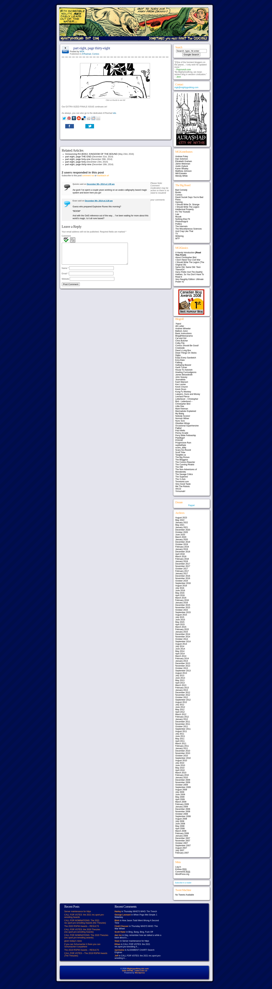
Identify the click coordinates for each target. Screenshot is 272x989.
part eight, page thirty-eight (91, 48)
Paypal (191, 505)
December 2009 (182, 780)
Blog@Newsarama (184, 336)
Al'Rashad (86, 54)
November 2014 (182, 636)
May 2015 (180, 622)
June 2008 (180, 823)
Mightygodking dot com (138, 968)
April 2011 (180, 741)
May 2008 (180, 826)
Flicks (178, 199)
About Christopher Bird (185, 257)
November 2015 (182, 607)
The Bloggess (181, 460)
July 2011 (179, 734)
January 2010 (181, 777)
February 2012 (182, 717)
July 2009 (179, 792)
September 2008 (183, 816)
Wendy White (181, 176)
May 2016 (180, 593)
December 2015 (182, 605)
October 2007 (181, 843)
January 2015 (181, 632)
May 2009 (180, 797)
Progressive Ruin (183, 443)
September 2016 (183, 583)
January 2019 (181, 549)
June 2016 (180, 590)
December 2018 (182, 551)
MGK (82, 51)
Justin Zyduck (181, 166)
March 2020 (180, 537)
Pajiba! (178, 428)
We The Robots (182, 486)
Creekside (180, 348)
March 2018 (180, 556)
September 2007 (183, 845)
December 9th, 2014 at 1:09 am (100, 184)
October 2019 (181, 544)
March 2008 (180, 831)
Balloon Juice (181, 331)
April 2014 (180, 653)
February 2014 (182, 658)
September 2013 (183, 670)
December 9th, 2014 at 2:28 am (99, 201)
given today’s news (73, 941)
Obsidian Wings (182, 423)
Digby (178, 355)
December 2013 (182, 663)
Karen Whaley (181, 168)
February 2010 (182, 775)
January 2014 (181, 661)
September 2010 (183, 758)
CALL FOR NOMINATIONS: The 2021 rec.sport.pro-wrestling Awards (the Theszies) (85, 921)
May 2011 (180, 738)
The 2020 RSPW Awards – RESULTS (81, 926)
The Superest (181, 477)
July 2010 (179, 763)
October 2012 (181, 697)
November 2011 (182, 724)
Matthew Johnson (183, 171)
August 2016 (181, 585)
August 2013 (181, 673)
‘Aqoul (178, 323)
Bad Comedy (181, 190)
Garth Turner (181, 367)
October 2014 (181, 639)
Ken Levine (180, 384)
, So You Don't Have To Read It (189, 274)
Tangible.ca (180, 455)
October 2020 (181, 532)
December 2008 (182, 809)
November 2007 (182, 840)
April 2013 (180, 683)
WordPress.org (182, 874)
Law (177, 214)
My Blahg (179, 413)
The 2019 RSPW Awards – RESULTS (81, 950)
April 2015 (180, 624)
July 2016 (179, 588)
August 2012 (181, 702)
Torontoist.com (182, 481)
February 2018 (182, 559)
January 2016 (181, 602)
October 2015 (181, 610)
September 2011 (183, 729)
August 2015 (181, 615)
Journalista (180, 379)
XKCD (178, 489)
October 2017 (181, 568)
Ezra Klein (180, 360)
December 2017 (182, 564)
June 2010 (180, 765)
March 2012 (180, 714)
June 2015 (180, 619)
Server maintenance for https (77, 911)
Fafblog (178, 362)
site (114, 113)
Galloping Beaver (183, 365)
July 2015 (179, 617)
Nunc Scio (180, 421)
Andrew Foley (181, 156)
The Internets (181, 226)
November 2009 (182, 782)
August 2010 (181, 760)
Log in (178, 867)
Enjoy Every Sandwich (185, 357)
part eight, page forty (75, 161)
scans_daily (180, 447)
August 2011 (181, 731)
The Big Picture (182, 457)
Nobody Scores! (182, 416)
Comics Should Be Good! (187, 345)
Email (65, 278)
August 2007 (181, 848)
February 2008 (182, 833)
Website (65, 283)
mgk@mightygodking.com (186, 87)
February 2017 (182, 571)
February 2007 (182, 853)
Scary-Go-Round (183, 450)
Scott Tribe (180, 452)
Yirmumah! (180, 491)
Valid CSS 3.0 (141, 971)
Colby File (180, 343)
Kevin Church (181, 387)
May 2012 (180, 709)
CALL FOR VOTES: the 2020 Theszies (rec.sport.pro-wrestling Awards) (82, 930)
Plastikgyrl (180, 438)
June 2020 (180, 534)
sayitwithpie (180, 445)
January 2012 (181, 719)
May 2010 (180, 768)
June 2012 (180, 707)
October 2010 (181, 755)
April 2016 (180, 595)
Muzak (178, 216)
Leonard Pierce (182, 396)
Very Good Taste (183, 484)
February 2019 (182, 547)
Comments (182, 872)
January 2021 (181, 527)
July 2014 (179, 646)
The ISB (179, 467)
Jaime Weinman (182, 164)
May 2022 (180, 520)
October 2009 (181, 785)
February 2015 (182, 629)
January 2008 (181, 836)
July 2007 (179, 850)
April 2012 (180, 712)
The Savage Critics (184, 474)
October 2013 (181, 668)
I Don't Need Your (188, 260)
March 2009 (180, 802)
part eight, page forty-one (77, 159)
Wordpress (140, 973)
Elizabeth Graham (183, 161)
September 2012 (183, 700)
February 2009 (182, 804)
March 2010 (180, 772)
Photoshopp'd (181, 221)
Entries (181, 869)
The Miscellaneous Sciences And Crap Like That (188, 230)
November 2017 (182, 566)
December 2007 (182, 838)
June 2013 (180, 678)
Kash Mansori (181, 382)
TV (176, 233)
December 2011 (182, 721)
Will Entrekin (181, 173)
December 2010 (182, 751)
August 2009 (181, 789)
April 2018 (180, 554)
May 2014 (180, 651)
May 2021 (180, 525)
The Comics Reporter (185, 462)
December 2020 (182, 530)
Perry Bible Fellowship (185, 435)
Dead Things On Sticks (186, 353)
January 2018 (181, 561)
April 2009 (180, 799)
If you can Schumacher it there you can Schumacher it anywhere (82, 945)
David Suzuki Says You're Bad (189, 197)
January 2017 (181, 573)
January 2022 (181, 522)
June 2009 (180, 794)
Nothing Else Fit (182, 219)
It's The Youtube (182, 212)
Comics (95, 54)
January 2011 (181, 748)
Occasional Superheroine (187, 426)
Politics (178, 224)
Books (178, 192)
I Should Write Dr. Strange (187, 204)
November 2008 (182, 811)
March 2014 (180, 656)
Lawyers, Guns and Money (187, 394)
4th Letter (179, 326)
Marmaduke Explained (185, 411)
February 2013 (182, 687)
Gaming (179, 202)
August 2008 (181, 819)
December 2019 (182, 542)
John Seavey (181, 377)
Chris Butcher (181, 340)
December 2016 (182, 576)
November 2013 (182, 666)
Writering (179, 236)
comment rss (88, 175)
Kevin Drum (180, 389)
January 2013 (181, 690)
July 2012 (179, 704)
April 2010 (180, 770)
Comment (66, 236)
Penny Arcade (181, 433)
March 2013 (180, 685)
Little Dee (179, 406)
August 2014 (181, 644)
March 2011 (180, 743)
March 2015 (180, 627)
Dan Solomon (181, 159)
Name (65, 272)
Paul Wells (180, 430)
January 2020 (181, 539)
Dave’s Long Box (183, 350)
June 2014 (180, 649)
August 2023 (181, 517)
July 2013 (179, 675)
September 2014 (183, 641)
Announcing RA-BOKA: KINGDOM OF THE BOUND (91, 154)
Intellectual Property (184, 209)
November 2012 (182, 695)
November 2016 (182, 578)
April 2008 (180, 828)
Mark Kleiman (181, 409)
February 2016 (182, 600)
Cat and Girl (180, 338)
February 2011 (182, 746)
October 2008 (181, 814)
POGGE (179, 440)
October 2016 (181, 581)
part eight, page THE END (78, 156)
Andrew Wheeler (183, 328)
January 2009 (181, 806)
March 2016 (180, 598)
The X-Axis (180, 479)
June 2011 (180, 736)
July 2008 (179, 821)
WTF (177, 238)
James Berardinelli (184, 374)
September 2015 (183, 612)
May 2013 (180, 680)
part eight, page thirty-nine (78, 164)
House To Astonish (184, 370)
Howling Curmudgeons (185, 372)
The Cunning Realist (184, 464)
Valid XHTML (128, 971)
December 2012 (182, 692)
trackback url (103, 175)
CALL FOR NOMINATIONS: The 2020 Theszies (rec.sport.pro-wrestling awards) (86, 936)
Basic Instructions (183, 333)
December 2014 (182, 634)
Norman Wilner (182, 418)
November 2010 (182, 753)
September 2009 (183, 787)
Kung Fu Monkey (183, 391)
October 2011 (181, 726)
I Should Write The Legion (187, 207)
